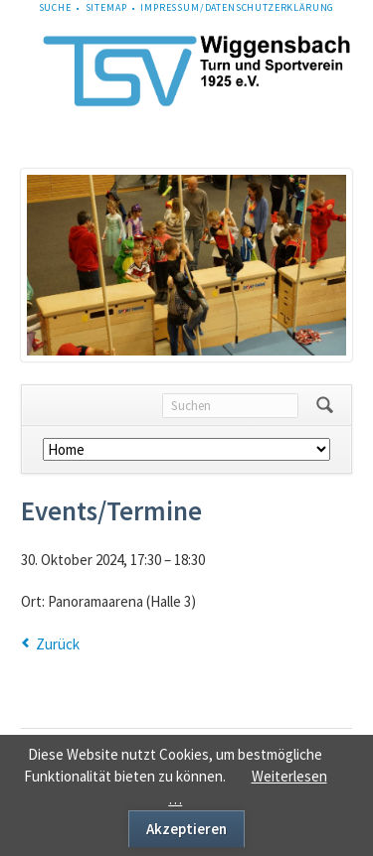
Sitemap (106, 7)
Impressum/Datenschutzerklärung (237, 7)
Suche (55, 7)
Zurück (58, 644)
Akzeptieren (186, 828)
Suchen (324, 405)
